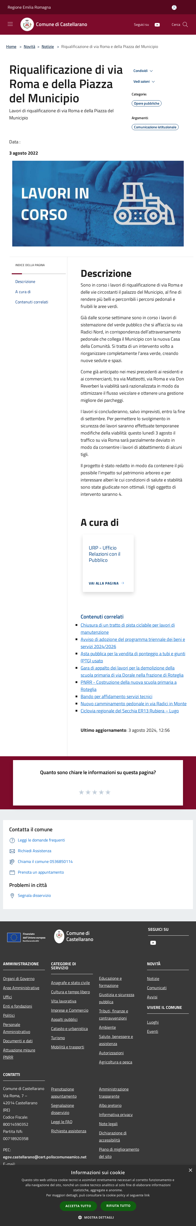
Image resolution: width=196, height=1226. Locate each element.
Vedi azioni (144, 82)
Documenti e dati (18, 1041)
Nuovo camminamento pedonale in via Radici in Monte (134, 703)
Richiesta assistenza (68, 1131)
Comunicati (157, 988)
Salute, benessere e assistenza (116, 1040)
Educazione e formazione (110, 981)
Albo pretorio (110, 1105)
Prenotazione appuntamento (64, 1092)
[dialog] (98, 1195)
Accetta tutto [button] (78, 1206)
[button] (98, 1217)
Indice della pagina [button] (30, 265)
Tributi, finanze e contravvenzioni (113, 1014)
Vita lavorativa (63, 1001)
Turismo (58, 1038)
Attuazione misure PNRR (19, 1053)
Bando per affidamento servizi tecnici (116, 696)
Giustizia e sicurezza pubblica (116, 998)
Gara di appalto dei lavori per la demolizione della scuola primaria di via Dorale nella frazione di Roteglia (132, 671)
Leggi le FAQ (61, 1122)
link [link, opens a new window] (147, 1195)
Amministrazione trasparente (114, 1092)
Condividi (143, 71)
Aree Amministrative (21, 988)
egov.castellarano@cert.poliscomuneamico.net (45, 1157)
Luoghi (153, 1022)
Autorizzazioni (111, 1053)
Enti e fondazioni (17, 1006)
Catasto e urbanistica (69, 1028)
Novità (29, 46)
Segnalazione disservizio (62, 1109)
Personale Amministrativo (16, 1028)
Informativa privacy (116, 1114)
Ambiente (107, 1027)
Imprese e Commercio (69, 1010)
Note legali (108, 1124)
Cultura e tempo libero (70, 992)
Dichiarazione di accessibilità (113, 1136)
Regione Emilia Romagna (29, 7)
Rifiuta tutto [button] (118, 1206)
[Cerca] (185, 24)
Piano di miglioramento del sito (119, 1152)
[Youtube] (155, 24)
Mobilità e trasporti (67, 1047)
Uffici (7, 997)
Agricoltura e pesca (115, 1062)
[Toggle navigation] (10, 24)
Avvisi (152, 997)
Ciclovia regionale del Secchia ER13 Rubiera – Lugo (130, 710)
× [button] (190, 1170)
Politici (9, 1015)
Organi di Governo (18, 978)
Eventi (152, 1031)
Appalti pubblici (64, 1019)
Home (11, 46)
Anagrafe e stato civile (70, 983)
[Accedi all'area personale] (174, 8)
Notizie (48, 46)
